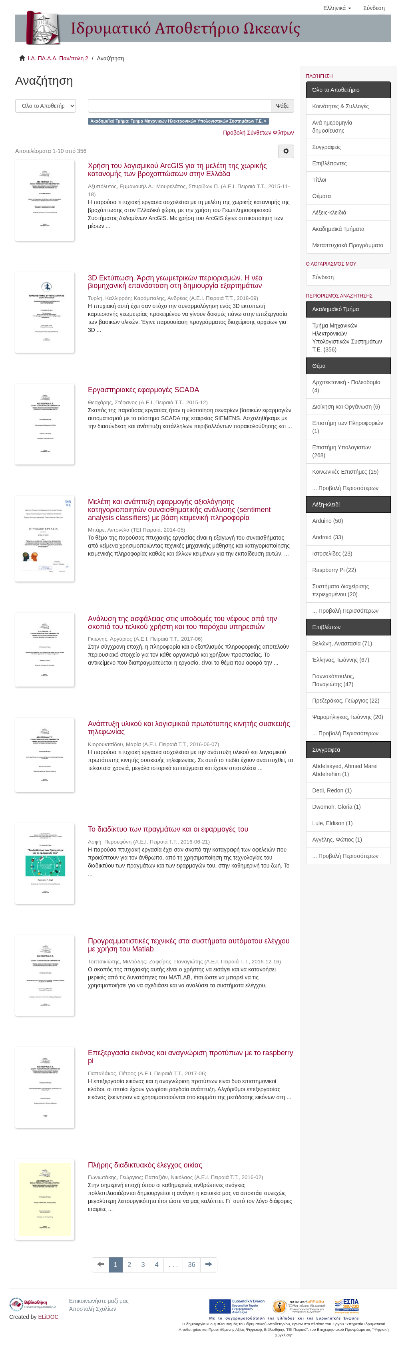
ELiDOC (48, 1317)
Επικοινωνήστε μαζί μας (99, 1301)
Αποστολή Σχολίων (92, 1309)
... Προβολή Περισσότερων (345, 488)
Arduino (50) (327, 521)
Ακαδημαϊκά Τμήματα (338, 229)
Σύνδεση (323, 277)
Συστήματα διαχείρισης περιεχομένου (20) (340, 590)
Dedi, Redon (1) (332, 790)
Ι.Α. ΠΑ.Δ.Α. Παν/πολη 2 (58, 58)
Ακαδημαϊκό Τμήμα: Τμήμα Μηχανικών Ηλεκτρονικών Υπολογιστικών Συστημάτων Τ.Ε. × (178, 121)
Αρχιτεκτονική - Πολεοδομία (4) (346, 386)
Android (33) (327, 537)
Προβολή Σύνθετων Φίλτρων (258, 132)
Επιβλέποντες (329, 163)
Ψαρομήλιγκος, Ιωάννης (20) (347, 717)
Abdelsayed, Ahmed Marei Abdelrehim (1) (345, 770)
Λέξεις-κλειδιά (329, 212)
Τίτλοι (319, 180)
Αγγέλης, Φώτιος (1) (337, 839)
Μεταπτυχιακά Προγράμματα (348, 245)
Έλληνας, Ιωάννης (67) (341, 660)
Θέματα (321, 196)
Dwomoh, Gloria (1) (336, 807)
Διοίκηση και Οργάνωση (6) (346, 406)
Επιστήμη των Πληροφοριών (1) (347, 427)
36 (191, 1265)
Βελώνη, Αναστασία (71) (342, 643)
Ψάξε (282, 106)
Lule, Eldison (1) (332, 823)
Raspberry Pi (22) (334, 570)
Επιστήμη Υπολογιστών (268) (341, 451)
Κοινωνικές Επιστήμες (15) (345, 472)
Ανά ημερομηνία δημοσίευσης (332, 126)
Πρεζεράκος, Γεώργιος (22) (346, 700)
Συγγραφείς (326, 147)
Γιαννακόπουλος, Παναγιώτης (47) (333, 680)
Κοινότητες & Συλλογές (340, 106)
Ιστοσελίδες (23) (332, 553)
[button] (337, 8)
